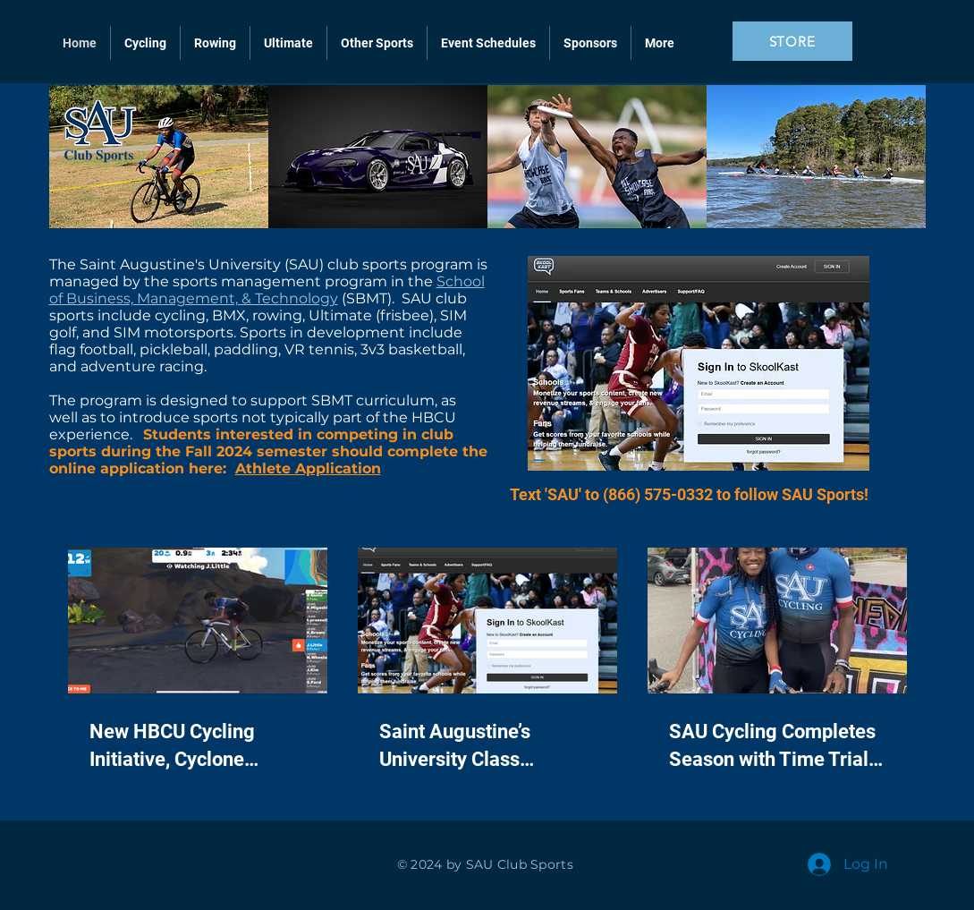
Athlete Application (308, 468)
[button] (377, 43)
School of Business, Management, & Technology (267, 290)
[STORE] (792, 41)
